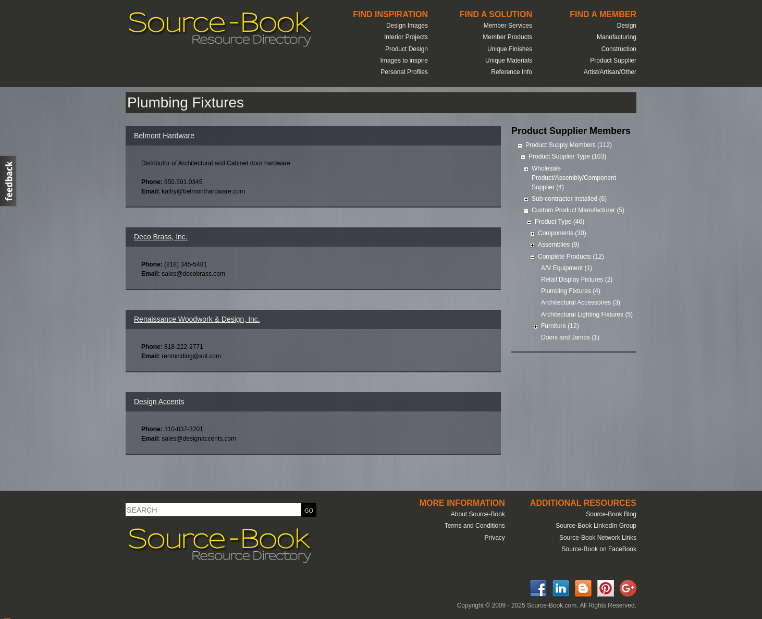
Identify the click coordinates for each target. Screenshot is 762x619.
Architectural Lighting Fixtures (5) (587, 314)
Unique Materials (508, 60)
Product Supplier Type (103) (567, 156)
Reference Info (511, 72)
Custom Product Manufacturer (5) (578, 210)
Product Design (406, 49)
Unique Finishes (509, 49)
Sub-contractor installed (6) (569, 198)
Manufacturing (616, 37)
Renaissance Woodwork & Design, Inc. (197, 319)
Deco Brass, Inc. (161, 237)
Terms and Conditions (475, 525)
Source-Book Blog (611, 514)
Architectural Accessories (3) (580, 302)
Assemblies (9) (558, 244)
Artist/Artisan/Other (610, 72)
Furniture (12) (560, 326)
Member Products (507, 37)
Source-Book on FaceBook (599, 549)
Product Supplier (613, 60)
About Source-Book (478, 514)
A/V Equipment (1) (566, 268)
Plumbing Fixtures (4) (570, 291)
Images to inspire (404, 60)
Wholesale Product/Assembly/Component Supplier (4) (574, 178)
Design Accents (159, 401)
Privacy (494, 537)
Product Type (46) (559, 221)
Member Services (508, 25)
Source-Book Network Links (597, 537)
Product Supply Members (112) (568, 145)
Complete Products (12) (571, 256)
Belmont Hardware (164, 135)
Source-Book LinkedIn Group (596, 525)
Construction (618, 49)
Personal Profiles (404, 72)
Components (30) (562, 233)
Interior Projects (406, 37)
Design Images (407, 25)
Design (626, 25)
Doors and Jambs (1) (570, 337)
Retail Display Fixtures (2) (576, 279)
